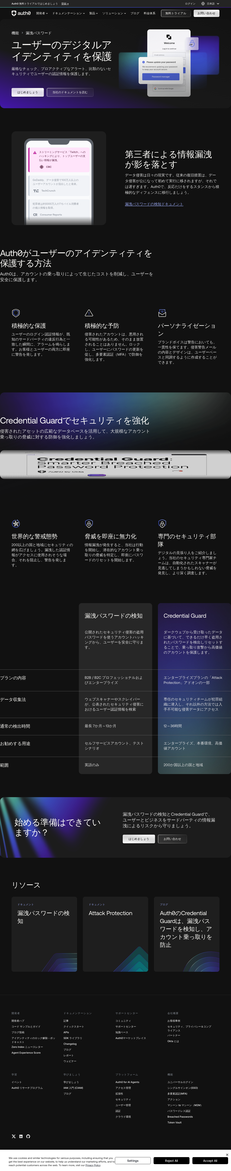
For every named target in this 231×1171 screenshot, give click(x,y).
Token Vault (174, 1123)
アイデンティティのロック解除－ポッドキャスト (33, 1040)
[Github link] (28, 1137)
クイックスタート (74, 1027)
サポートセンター (126, 1027)
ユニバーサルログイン (180, 1082)
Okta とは (173, 1041)
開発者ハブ (18, 1021)
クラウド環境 (123, 1117)
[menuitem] (42, 13)
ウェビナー (70, 1061)
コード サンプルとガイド (26, 1027)
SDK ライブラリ (73, 1038)
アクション (173, 1100)
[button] (176, 13)
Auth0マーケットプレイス (131, 1038)
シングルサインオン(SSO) (182, 1088)
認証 (118, 1111)
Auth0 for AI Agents (127, 1082)
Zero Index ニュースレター (27, 1047)
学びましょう (71, 1082)
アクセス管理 (123, 1088)
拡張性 (119, 1094)
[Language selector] (210, 3)
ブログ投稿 (18, 1032)
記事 (66, 1021)
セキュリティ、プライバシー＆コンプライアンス (189, 1029)
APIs (66, 1032)
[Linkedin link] (21, 1137)
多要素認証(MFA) (177, 1094)
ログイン (190, 3)
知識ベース (122, 1032)
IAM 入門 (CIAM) (73, 1088)
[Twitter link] (14, 1137)
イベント (17, 1082)
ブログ (67, 1050)
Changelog (70, 1044)
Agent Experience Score (26, 1053)
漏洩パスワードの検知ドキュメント (154, 205)
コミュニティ (123, 1021)
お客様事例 (173, 1021)
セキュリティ (123, 1100)
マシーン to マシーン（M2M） (185, 1105)
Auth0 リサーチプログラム (27, 1088)
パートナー (173, 1036)
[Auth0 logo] (21, 13)
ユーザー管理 (123, 1105)
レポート (69, 1056)
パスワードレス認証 (179, 1111)
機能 (16, 33)
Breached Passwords (180, 1117)
